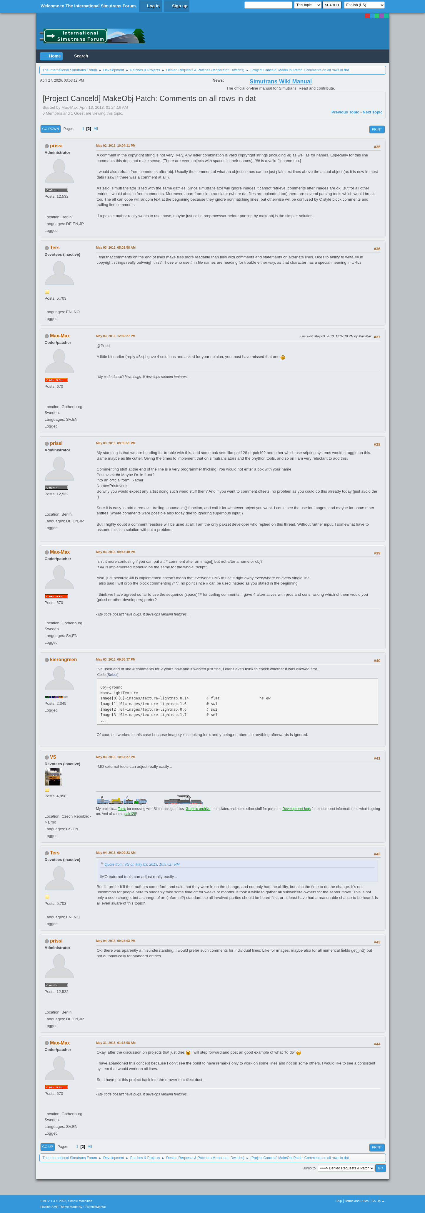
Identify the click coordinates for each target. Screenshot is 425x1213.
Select (112, 675)
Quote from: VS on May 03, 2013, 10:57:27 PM (142, 864)
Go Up (47, 1146)
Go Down (50, 129)
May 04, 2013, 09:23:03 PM (116, 941)
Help (338, 1201)
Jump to (309, 1168)
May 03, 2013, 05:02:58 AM (116, 247)
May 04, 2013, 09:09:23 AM (116, 852)
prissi (56, 145)
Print (377, 129)
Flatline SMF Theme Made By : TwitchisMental (73, 1207)
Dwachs (237, 70)
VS (53, 757)
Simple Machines (80, 1201)
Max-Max (60, 335)
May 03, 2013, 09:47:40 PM (116, 552)
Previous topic (345, 112)
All (96, 128)
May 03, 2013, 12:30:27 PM (116, 336)
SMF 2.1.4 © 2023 (53, 1201)
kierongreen (63, 659)
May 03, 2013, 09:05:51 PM (116, 443)
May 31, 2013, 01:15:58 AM (116, 1042)
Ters (55, 247)
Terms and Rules (357, 1201)
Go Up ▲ (378, 1201)
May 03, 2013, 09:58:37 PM (116, 659)
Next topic (372, 112)
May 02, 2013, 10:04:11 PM (116, 145)
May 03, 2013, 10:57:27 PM (116, 757)
